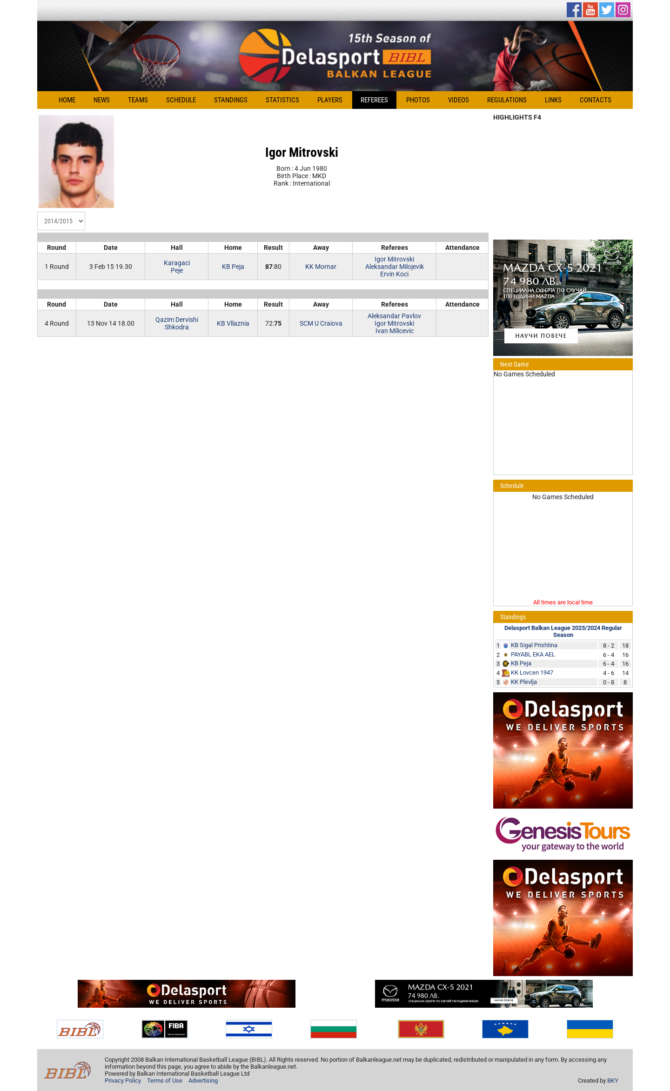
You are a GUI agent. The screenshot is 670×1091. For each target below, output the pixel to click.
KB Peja (233, 266)
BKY (612, 1080)
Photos (418, 100)
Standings (231, 100)
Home (67, 100)
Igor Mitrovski (394, 259)
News (102, 100)
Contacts (595, 100)
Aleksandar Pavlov (394, 316)
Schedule (181, 100)
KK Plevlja (524, 681)
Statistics (282, 100)
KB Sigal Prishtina (534, 645)
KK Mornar (320, 266)
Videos (458, 100)
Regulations (507, 100)
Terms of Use (164, 1080)
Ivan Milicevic (394, 331)
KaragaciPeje (177, 266)
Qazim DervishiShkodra (176, 323)
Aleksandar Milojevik (394, 266)
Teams (138, 100)
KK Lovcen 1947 (532, 672)
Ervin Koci (394, 274)
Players (329, 100)
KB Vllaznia (233, 323)
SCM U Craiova (321, 323)
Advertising (203, 1080)
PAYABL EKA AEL (533, 654)
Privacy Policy (123, 1080)
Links (553, 100)
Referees (374, 100)
